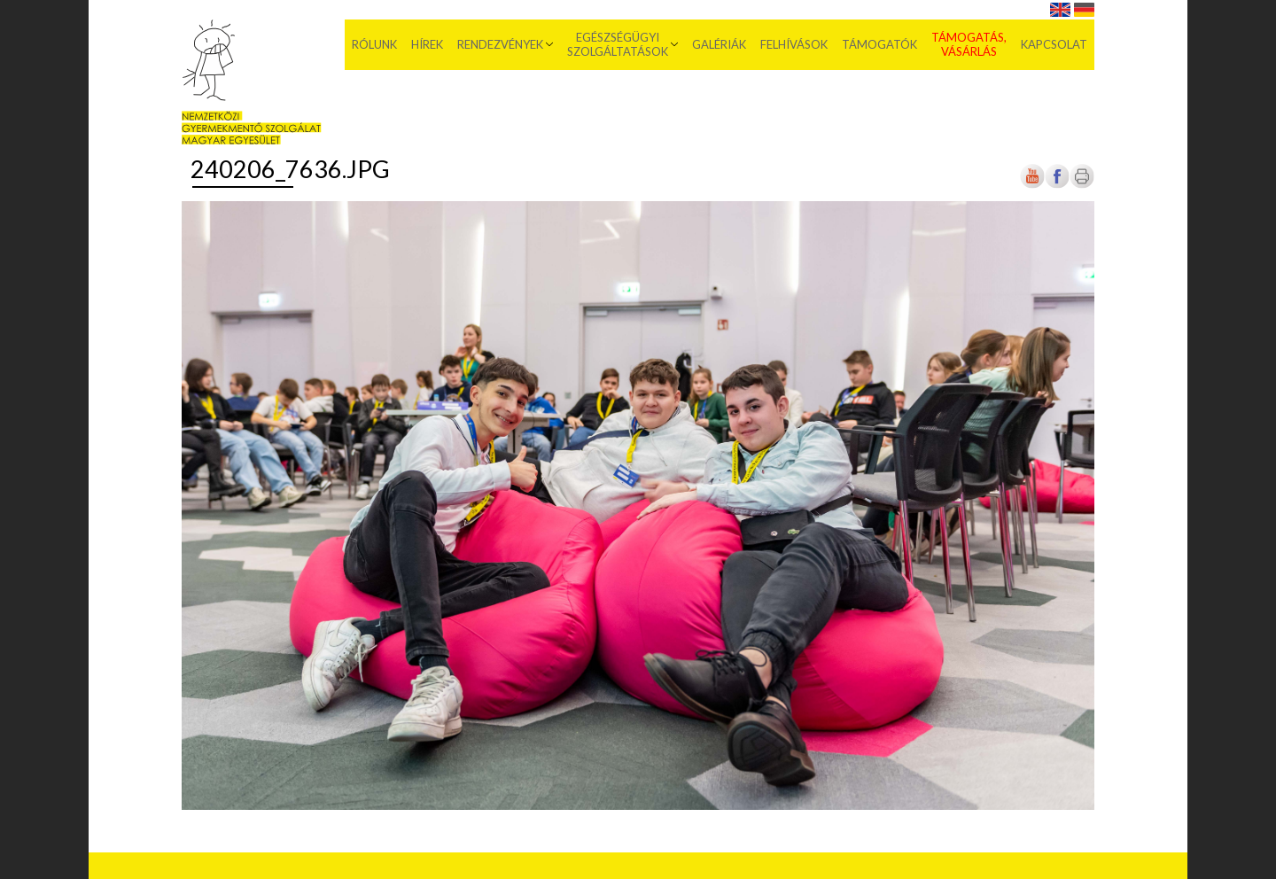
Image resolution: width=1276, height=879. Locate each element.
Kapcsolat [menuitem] (1054, 44)
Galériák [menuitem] (719, 44)
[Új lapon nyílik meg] (1057, 184)
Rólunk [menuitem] (374, 44)
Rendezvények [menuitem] (500, 44)
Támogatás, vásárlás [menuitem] (969, 44)
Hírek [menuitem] (427, 44)
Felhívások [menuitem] (794, 44)
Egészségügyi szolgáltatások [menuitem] (617, 44)
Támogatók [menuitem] (879, 44)
